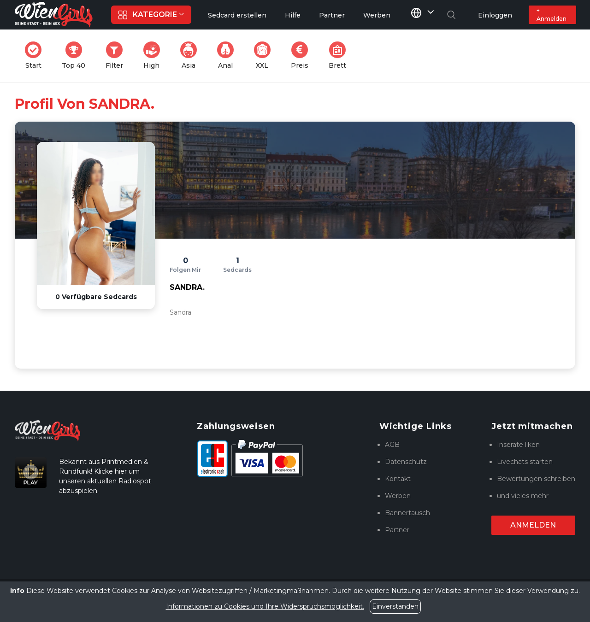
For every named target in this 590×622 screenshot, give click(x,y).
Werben (398, 496)
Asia (191, 55)
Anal (228, 55)
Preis (302, 55)
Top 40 (76, 55)
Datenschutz (406, 462)
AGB (392, 444)
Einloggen (495, 15)
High (154, 55)
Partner (397, 530)
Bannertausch (407, 513)
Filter (117, 55)
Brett (340, 55)
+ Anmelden (551, 14)
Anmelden (533, 525)
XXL (264, 55)
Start (36, 55)
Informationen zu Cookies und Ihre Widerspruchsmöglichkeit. (265, 606)
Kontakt (398, 479)
